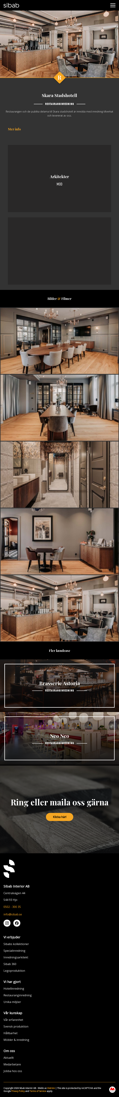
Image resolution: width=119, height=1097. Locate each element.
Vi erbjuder (12, 937)
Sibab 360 (10, 964)
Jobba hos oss (13, 1071)
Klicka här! (59, 817)
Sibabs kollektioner (16, 944)
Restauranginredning (18, 995)
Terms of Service (38, 1091)
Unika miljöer (12, 1002)
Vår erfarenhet (13, 1020)
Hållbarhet (11, 1033)
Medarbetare (12, 1064)
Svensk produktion (16, 1026)
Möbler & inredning (16, 1040)
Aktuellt (9, 1058)
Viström (51, 1088)
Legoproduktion (14, 971)
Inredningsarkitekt (16, 957)
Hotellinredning (14, 988)
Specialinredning (14, 951)
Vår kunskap (13, 1013)
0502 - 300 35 (12, 907)
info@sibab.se (13, 914)
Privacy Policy (18, 1091)
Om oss (9, 1051)
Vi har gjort (12, 982)
